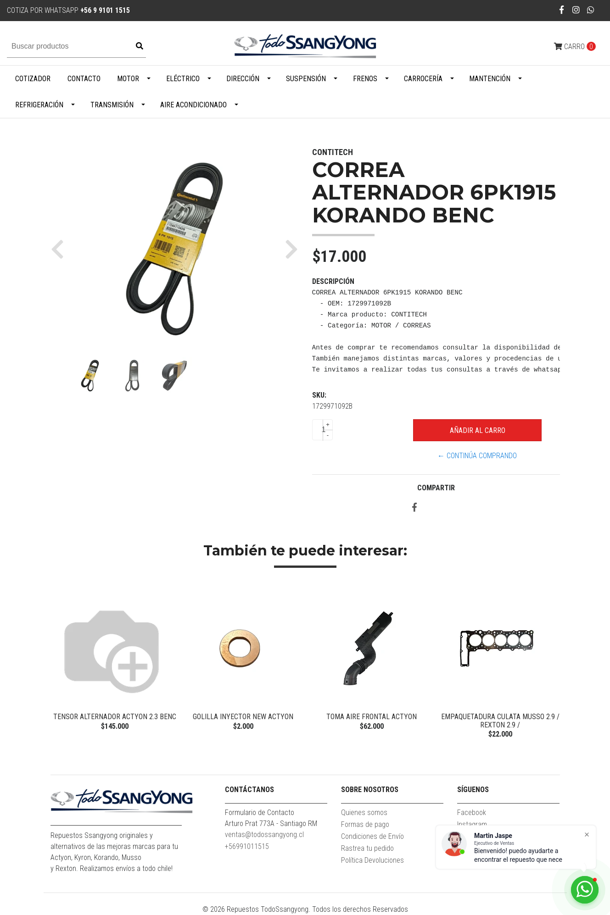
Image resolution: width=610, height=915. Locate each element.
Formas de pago (365, 824)
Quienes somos (364, 812)
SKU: (319, 395)
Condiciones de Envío (372, 836)
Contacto (84, 78)
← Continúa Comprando (477, 455)
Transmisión (112, 104)
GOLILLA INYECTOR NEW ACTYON (243, 716)
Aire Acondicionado (193, 104)
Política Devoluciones (372, 860)
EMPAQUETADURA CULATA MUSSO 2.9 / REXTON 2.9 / (500, 720)
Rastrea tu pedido (367, 848)
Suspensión (306, 78)
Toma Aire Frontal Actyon (371, 716)
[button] (60, 249)
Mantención (489, 78)
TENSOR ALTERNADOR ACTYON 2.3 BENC (114, 716)
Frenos (365, 78)
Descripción (333, 281)
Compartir (436, 487)
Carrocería (423, 78)
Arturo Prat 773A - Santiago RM (271, 823)
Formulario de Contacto (259, 812)
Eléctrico (183, 78)
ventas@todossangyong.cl (264, 834)
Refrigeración (39, 104)
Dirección (242, 78)
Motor (128, 78)
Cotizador (32, 78)
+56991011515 (247, 846)
